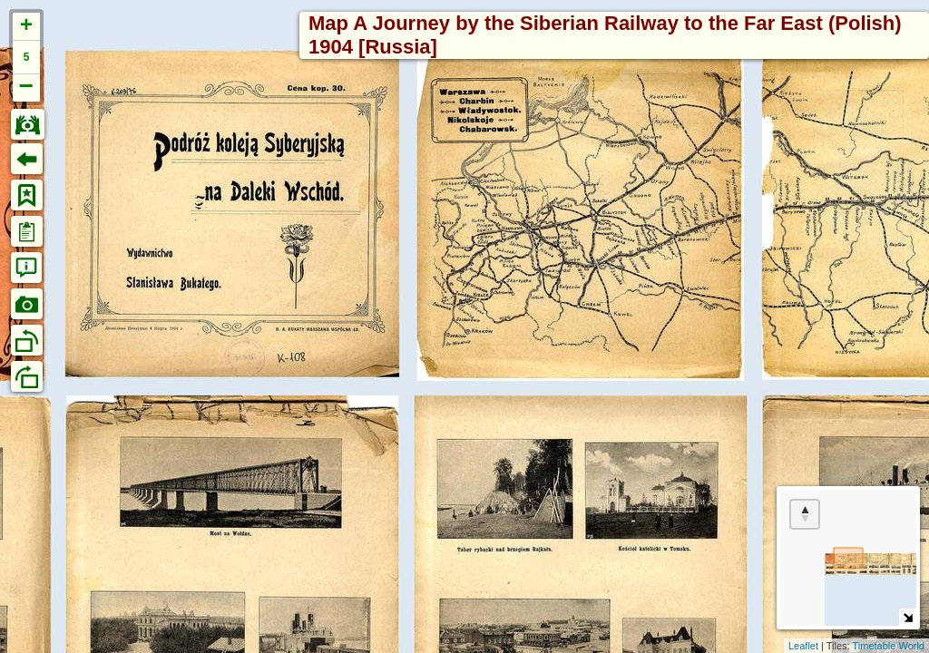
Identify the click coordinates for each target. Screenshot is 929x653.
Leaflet (803, 645)
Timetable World (888, 645)
